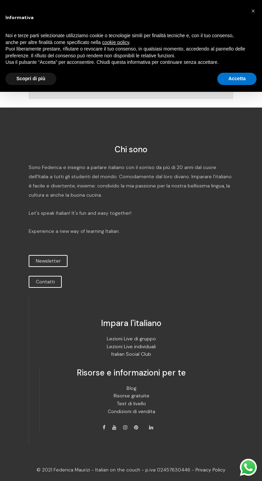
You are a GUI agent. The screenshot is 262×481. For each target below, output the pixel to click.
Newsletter (48, 261)
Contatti (45, 282)
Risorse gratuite (131, 396)
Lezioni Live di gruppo (131, 339)
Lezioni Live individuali (131, 346)
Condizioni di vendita (131, 411)
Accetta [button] (237, 78)
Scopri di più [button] (30, 78)
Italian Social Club (131, 354)
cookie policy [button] (115, 42)
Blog (131, 388)
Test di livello (131, 403)
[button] (253, 10)
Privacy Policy (210, 470)
